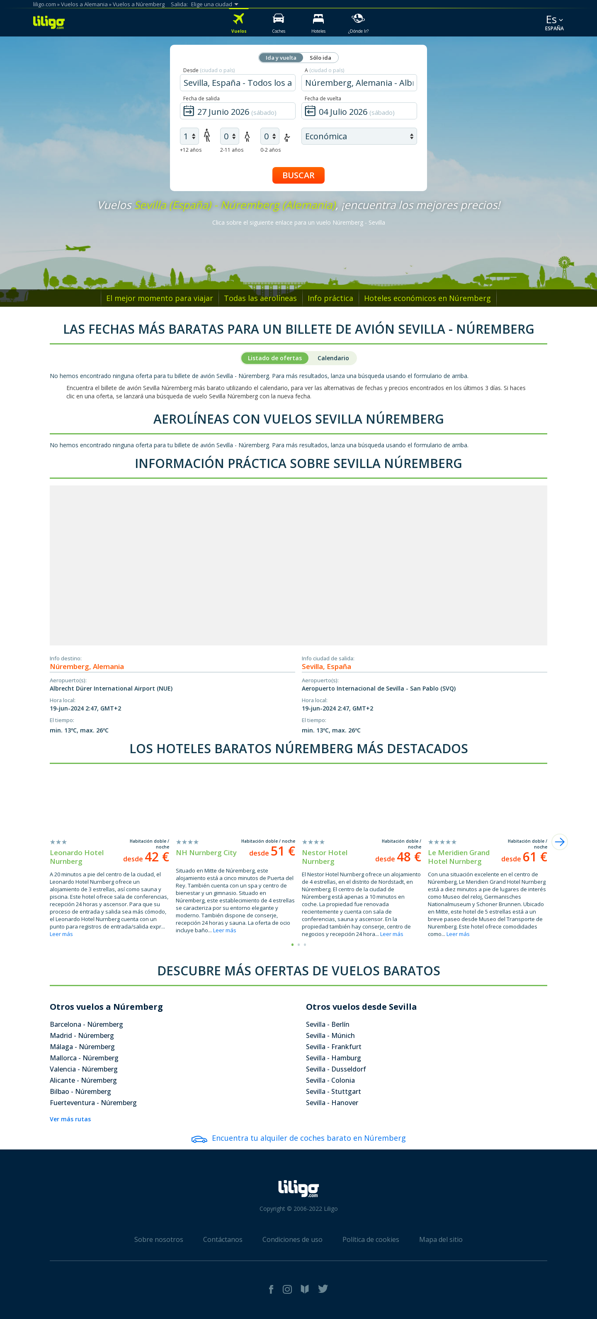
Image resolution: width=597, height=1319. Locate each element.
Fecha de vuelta (323, 98)
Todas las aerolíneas (260, 298)
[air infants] (269, 136)
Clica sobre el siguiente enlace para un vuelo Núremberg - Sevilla (298, 222)
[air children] (229, 136)
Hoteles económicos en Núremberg (427, 298)
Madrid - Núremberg (82, 1035)
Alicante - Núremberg (83, 1080)
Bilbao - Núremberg (80, 1091)
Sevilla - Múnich (330, 1035)
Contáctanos (223, 1239)
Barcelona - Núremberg (86, 1024)
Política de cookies (370, 1239)
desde (146, 858)
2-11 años (231, 149)
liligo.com (44, 4)
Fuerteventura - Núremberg (93, 1102)
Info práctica (330, 298)
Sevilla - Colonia (330, 1080)
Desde (209, 70)
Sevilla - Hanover (332, 1102)
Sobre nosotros (158, 1239)
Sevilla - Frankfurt (334, 1046)
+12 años (190, 149)
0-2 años (270, 149)
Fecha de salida (201, 98)
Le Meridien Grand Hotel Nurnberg (459, 857)
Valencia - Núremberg (84, 1069)
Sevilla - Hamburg (333, 1057)
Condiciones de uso (292, 1239)
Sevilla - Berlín (327, 1024)
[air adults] (189, 136)
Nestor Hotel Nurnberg (324, 857)
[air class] (359, 136)
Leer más (61, 934)
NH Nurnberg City (206, 852)
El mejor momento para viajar (159, 298)
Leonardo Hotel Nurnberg (77, 857)
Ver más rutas (70, 1119)
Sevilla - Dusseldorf (336, 1069)
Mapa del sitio (441, 1239)
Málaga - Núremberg (82, 1046)
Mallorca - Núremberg (84, 1057)
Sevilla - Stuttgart (333, 1091)
